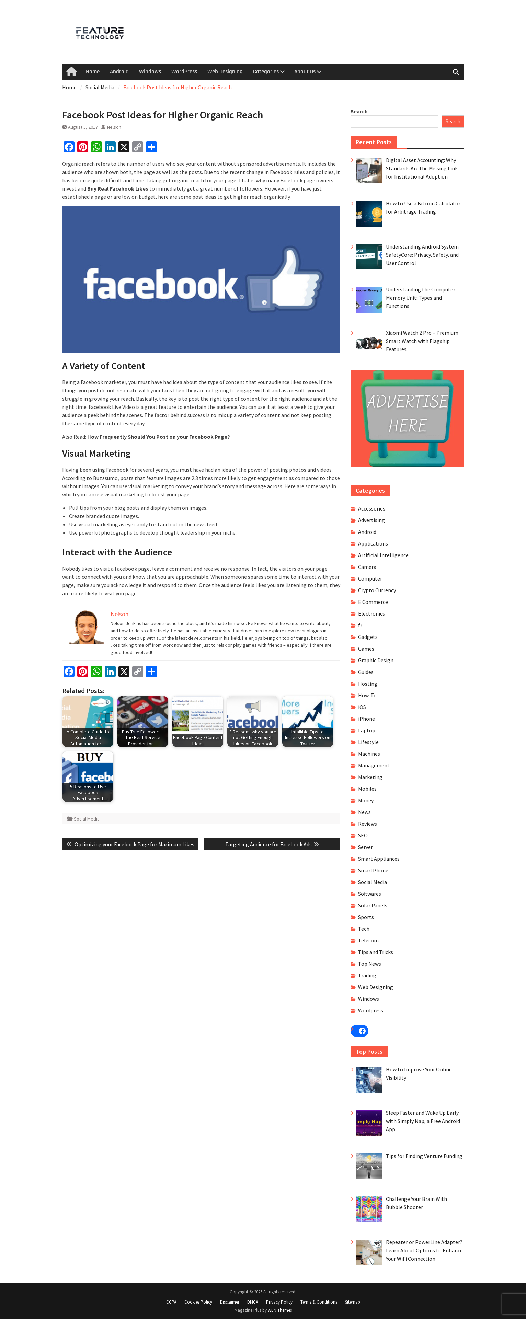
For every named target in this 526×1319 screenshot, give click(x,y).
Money (366, 800)
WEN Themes (280, 1310)
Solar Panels (372, 905)
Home (93, 72)
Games (366, 648)
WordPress (184, 72)
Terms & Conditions (318, 1302)
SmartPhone (373, 870)
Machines (369, 753)
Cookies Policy (198, 1302)
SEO (363, 835)
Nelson (114, 127)
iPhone (366, 718)
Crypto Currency (377, 590)
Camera (367, 566)
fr (360, 625)
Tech (363, 928)
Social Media (87, 819)
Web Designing (225, 72)
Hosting (367, 683)
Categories (266, 72)
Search (359, 111)
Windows (150, 72)
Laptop (366, 730)
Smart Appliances (379, 858)
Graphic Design (375, 660)
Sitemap (352, 1302)
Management (374, 765)
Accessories (371, 508)
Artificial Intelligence (383, 555)
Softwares (369, 893)
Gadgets (368, 636)
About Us (305, 72)
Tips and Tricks (375, 952)
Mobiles (367, 788)
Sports (366, 917)
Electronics (371, 613)
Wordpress (370, 1010)
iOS (362, 706)
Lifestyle (368, 741)
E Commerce (373, 601)
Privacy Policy (279, 1302)
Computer (370, 578)
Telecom (368, 940)
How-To (367, 695)
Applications (373, 543)
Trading (367, 975)
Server (365, 847)
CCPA (171, 1302)
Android (119, 72)
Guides (366, 671)
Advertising (371, 520)
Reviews (367, 823)
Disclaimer (229, 1302)
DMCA (252, 1302)
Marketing (370, 776)
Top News (369, 963)
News (364, 811)
